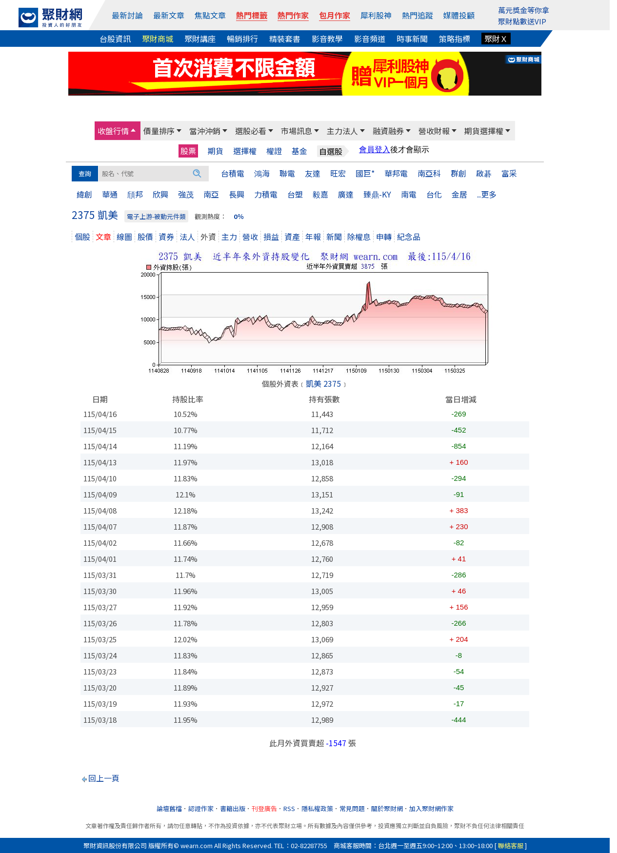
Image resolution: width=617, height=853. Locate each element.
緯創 (84, 194)
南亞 (211, 194)
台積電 (232, 173)
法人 (187, 236)
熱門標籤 (251, 15)
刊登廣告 (264, 808)
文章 (103, 236)
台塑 (295, 194)
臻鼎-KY (377, 194)
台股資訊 (115, 38)
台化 (434, 194)
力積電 (266, 194)
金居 (459, 194)
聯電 (287, 173)
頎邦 (135, 194)
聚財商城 (157, 38)
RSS (289, 808)
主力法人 (342, 130)
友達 (312, 173)
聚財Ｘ (496, 38)
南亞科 (429, 173)
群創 (458, 173)
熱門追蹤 (417, 15)
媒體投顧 (459, 15)
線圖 (124, 236)
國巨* (365, 173)
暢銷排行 (242, 38)
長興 (236, 194)
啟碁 (484, 173)
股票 (188, 151)
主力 (229, 236)
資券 (166, 236)
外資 (208, 236)
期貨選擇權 (483, 130)
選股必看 (250, 130)
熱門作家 (293, 15)
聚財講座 (200, 38)
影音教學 (327, 38)
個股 (82, 236)
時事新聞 (412, 38)
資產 (292, 236)
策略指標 (454, 38)
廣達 (346, 194)
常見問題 (352, 808)
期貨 (215, 151)
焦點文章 (210, 15)
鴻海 (262, 173)
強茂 (186, 194)
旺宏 (338, 173)
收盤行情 (113, 130)
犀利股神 (376, 15)
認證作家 (201, 808)
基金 (299, 151)
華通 (110, 194)
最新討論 (127, 15)
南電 (409, 194)
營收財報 (434, 130)
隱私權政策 (317, 808)
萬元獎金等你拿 (523, 10)
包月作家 (334, 15)
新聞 (334, 236)
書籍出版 (232, 808)
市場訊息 (296, 130)
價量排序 (159, 130)
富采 (509, 173)
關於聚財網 (387, 808)
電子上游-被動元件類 (156, 216)
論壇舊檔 (169, 808)
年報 (313, 236)
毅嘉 (320, 194)
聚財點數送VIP (522, 21)
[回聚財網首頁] (50, 17)
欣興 (160, 194)
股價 (145, 236)
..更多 (487, 194)
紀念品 (408, 236)
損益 (271, 236)
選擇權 (245, 151)
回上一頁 (103, 778)
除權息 (359, 236)
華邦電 (396, 173)
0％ (239, 216)
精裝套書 (284, 38)
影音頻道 (369, 38)
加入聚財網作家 (431, 808)
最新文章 (168, 15)
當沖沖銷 (204, 130)
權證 (274, 151)
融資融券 (388, 130)
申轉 (384, 236)
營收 (250, 236)
